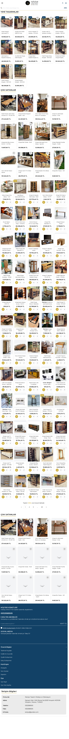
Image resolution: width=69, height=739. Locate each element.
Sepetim (3, 674)
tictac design (47, 382)
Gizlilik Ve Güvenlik (6, 654)
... (37, 507)
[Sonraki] (46, 507)
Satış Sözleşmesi (6, 660)
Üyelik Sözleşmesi (6, 657)
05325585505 (29, 705)
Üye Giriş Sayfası (6, 685)
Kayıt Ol (63, 623)
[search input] (34, 8)
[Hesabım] (63, 3)
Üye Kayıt (4, 682)
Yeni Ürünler (4, 671)
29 (42, 507)
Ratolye (44, 302)
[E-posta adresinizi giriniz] (34, 624)
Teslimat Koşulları (6, 650)
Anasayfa (4, 668)
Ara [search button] (65, 8)
